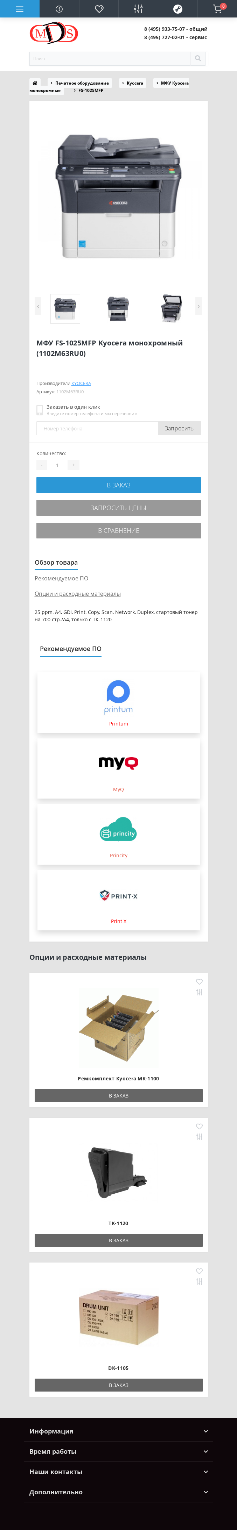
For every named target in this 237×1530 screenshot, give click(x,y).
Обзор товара (56, 562)
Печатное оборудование (82, 83)
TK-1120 (118, 1223)
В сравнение (118, 530)
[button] (176, 29)
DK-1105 (118, 1368)
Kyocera (135, 83)
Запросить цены (118, 507)
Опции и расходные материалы (78, 594)
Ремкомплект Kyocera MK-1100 (118, 1078)
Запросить (179, 428)
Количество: (51, 453)
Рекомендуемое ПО (61, 578)
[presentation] (38, 306)
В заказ (119, 485)
